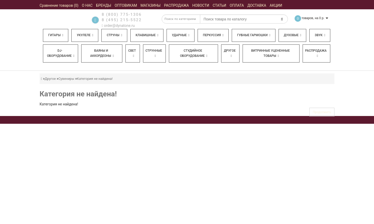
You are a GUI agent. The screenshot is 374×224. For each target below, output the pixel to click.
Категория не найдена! (95, 79)
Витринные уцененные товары (270, 53)
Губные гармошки (253, 35)
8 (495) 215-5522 (122, 20)
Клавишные (147, 35)
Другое (230, 53)
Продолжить (322, 112)
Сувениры (66, 79)
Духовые (292, 35)
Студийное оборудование (193, 53)
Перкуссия (213, 35)
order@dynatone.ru (118, 26)
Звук (320, 35)
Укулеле (85, 35)
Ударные (180, 35)
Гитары (55, 35)
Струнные (153, 53)
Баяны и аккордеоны (102, 53)
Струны (114, 35)
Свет (132, 53)
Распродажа (316, 53)
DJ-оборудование (60, 53)
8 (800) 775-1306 (122, 14)
